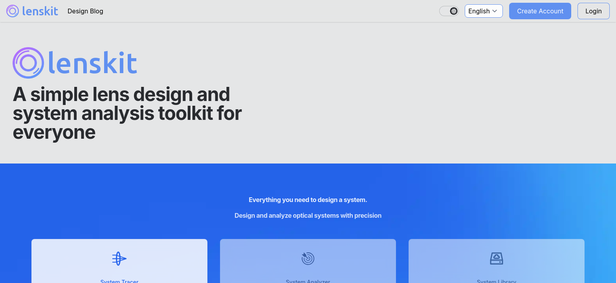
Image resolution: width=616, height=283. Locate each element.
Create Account (540, 11)
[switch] (449, 11)
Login (593, 11)
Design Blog (85, 11)
